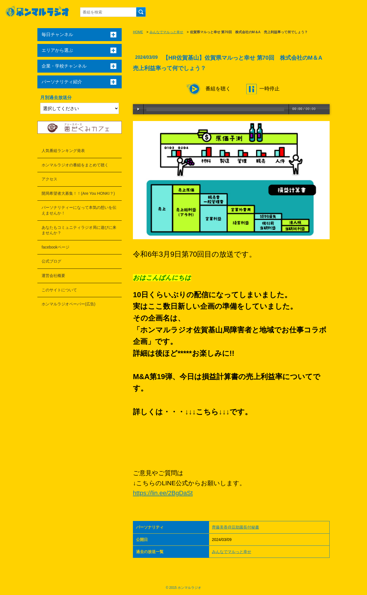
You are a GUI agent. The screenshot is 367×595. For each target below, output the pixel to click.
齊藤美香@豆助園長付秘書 (235, 527)
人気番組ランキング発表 (63, 150)
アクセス (49, 179)
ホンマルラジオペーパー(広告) (68, 304)
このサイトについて (59, 290)
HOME (138, 32)
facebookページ (55, 247)
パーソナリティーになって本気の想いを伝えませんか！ (79, 210)
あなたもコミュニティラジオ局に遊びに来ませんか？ (79, 230)
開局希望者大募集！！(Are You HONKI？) (78, 193)
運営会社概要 (53, 275)
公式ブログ (51, 261)
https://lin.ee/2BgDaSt (163, 492)
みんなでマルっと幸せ (166, 32)
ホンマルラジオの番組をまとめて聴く (75, 165)
